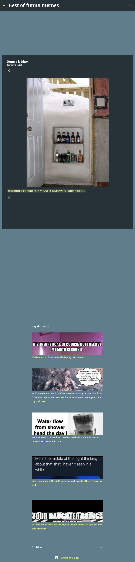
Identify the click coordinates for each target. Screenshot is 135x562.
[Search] (131, 5)
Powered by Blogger (67, 557)
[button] (9, 71)
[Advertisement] (67, 33)
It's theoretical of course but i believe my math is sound (58, 357)
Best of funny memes (33, 5)
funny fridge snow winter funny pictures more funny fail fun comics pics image (46, 191)
